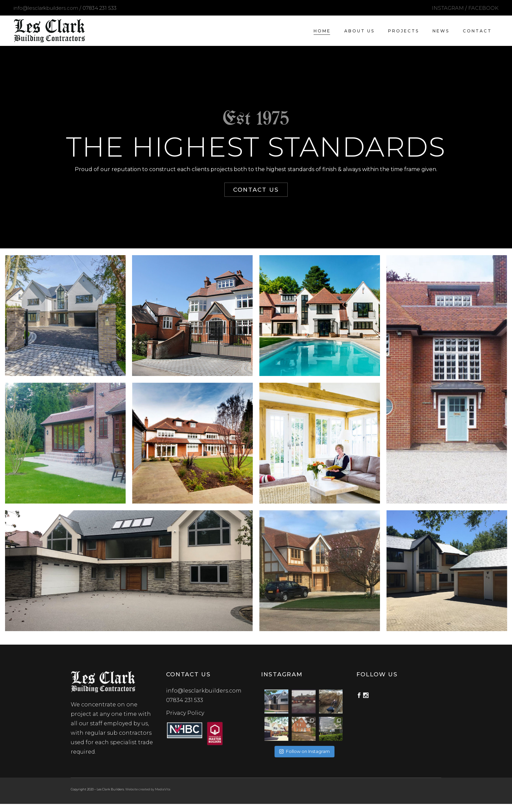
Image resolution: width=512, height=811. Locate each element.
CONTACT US (256, 189)
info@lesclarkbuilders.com (45, 8)
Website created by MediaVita (147, 789)
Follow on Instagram (304, 751)
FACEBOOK (483, 8)
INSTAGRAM (448, 8)
